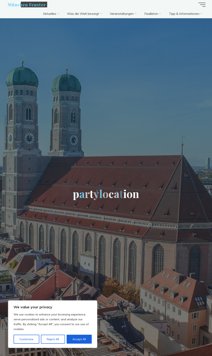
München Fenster (27, 4)
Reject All (53, 339)
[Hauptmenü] (202, 5)
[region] (52, 324)
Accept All (79, 339)
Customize (26, 339)
